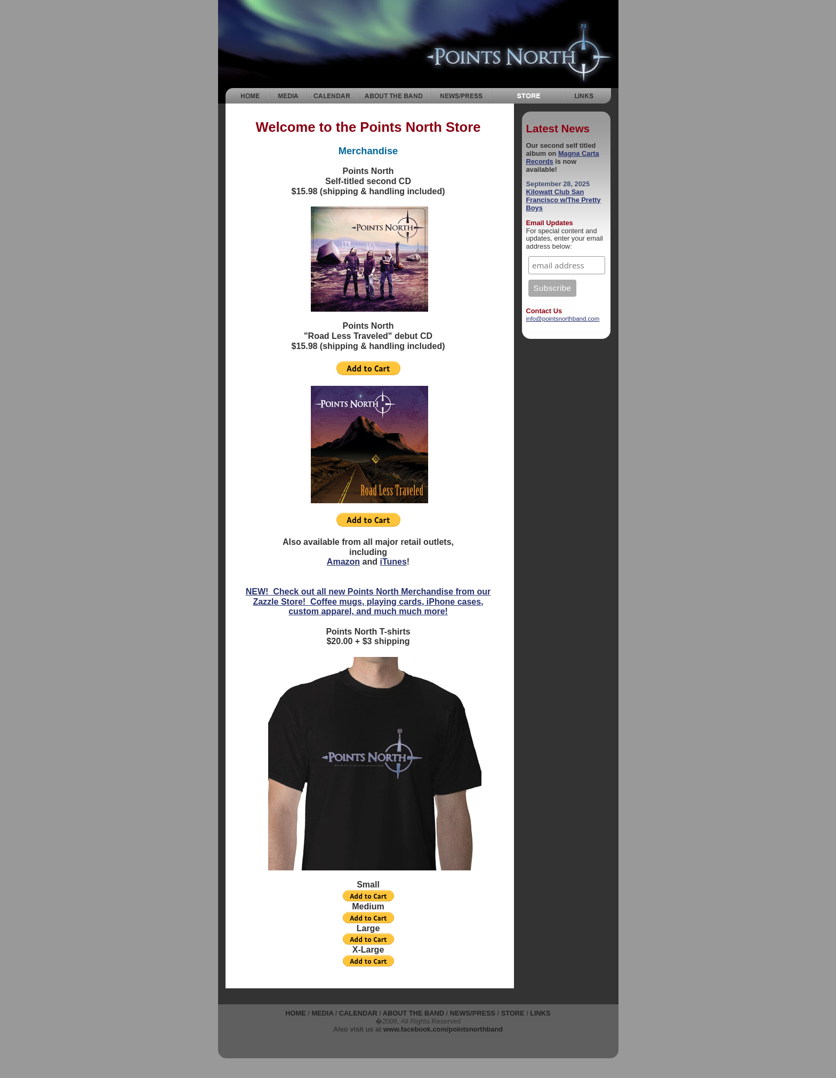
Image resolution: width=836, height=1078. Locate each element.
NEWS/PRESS (472, 1013)
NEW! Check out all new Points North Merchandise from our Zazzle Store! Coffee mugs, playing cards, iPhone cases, (368, 596)
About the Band (413, 1013)
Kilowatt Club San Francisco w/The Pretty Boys (563, 200)
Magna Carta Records (562, 157)
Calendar (358, 1013)
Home (295, 1013)
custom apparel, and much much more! (368, 611)
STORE (513, 1013)
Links (540, 1013)
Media (322, 1013)
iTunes (393, 561)
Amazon (343, 561)
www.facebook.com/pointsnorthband (443, 1029)
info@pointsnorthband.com (563, 318)
